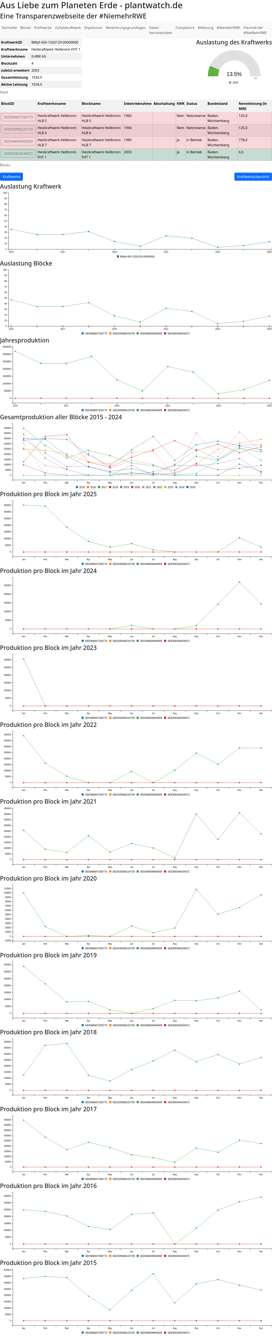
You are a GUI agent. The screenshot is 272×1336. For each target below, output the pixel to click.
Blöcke (25, 27)
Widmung (205, 27)
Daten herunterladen (160, 30)
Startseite (9, 27)
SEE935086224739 (18, 129)
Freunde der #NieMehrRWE (255, 30)
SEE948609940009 (18, 141)
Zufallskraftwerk (68, 27)
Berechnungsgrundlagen (126, 27)
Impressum (93, 27)
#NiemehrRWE (228, 27)
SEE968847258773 (18, 117)
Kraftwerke (43, 27)
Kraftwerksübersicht (253, 176)
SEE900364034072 (18, 153)
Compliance (185, 27)
